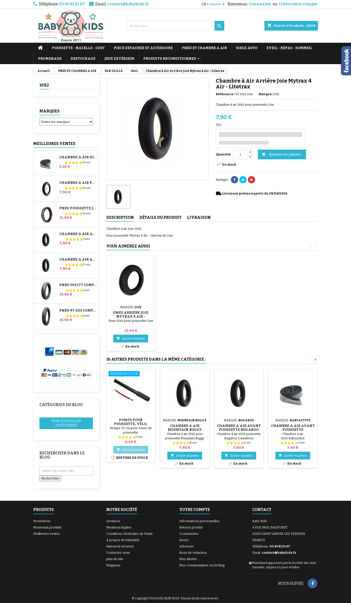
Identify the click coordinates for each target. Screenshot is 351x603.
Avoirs (184, 540)
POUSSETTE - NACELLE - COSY (78, 48)
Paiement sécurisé (120, 546)
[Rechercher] (175, 26)
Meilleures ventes (46, 533)
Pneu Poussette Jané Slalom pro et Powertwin (78, 208)
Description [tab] (120, 217)
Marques (49, 111)
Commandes (188, 533)
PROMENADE (50, 59)
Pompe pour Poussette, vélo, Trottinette (130, 311)
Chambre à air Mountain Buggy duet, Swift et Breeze (185, 430)
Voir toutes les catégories (66, 423)
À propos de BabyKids (123, 540)
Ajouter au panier (281, 154)
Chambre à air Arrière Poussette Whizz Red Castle (78, 260)
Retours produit (191, 527)
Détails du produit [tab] (160, 217)
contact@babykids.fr (128, 4)
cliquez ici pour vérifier (282, 567)
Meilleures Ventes (54, 143)
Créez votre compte (298, 4)
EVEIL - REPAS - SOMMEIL (289, 48)
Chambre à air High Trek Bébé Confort (78, 157)
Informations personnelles (199, 521)
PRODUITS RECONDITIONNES (169, 59)
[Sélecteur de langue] (214, 4)
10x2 (44, 85)
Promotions (42, 521)
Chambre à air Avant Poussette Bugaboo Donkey (78, 234)
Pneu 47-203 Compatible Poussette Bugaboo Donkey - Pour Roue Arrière (78, 311)
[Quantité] (240, 154)
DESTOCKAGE (83, 59)
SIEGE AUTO (247, 48)
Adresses (186, 546)
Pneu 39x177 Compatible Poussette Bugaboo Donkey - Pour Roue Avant (78, 285)
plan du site (114, 559)
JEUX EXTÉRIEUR (119, 59)
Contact (261, 509)
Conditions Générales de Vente (129, 533)
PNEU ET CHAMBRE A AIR (204, 48)
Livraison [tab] (199, 217)
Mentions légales (119, 527)
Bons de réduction (193, 552)
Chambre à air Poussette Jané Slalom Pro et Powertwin (78, 183)
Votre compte (194, 509)
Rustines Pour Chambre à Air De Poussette (238, 311)
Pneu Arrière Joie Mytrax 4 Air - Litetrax (292, 317)
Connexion (260, 4)
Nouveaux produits (47, 527)
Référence (224, 94)
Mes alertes (188, 559)
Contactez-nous (118, 552)
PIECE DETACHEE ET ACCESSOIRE (143, 48)
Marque (265, 94)
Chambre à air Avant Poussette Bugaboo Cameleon (239, 430)
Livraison (113, 521)
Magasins (113, 565)
